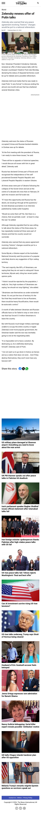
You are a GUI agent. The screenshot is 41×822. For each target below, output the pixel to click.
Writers (19, 798)
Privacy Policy (27, 798)
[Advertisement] (20, 116)
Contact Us (12, 798)
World (4, 10)
